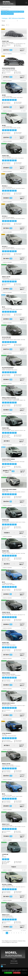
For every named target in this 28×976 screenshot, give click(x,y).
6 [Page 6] (18, 932)
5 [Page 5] (16, 932)
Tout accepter (8, 972)
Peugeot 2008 (4, 13)
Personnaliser (24, 972)
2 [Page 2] (9, 932)
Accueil (14, 958)
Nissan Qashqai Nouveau (13, 11)
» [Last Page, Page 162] (25, 932)
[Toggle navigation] (26, 3)
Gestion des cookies (14, 963)
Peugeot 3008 (4, 11)
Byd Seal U (11, 13)
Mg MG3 (21, 11)
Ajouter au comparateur (7, 53)
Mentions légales (14, 961)
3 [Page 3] (11, 932)
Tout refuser (17, 972)
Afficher (3, 25)
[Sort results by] (11, 21)
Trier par (3, 20)
